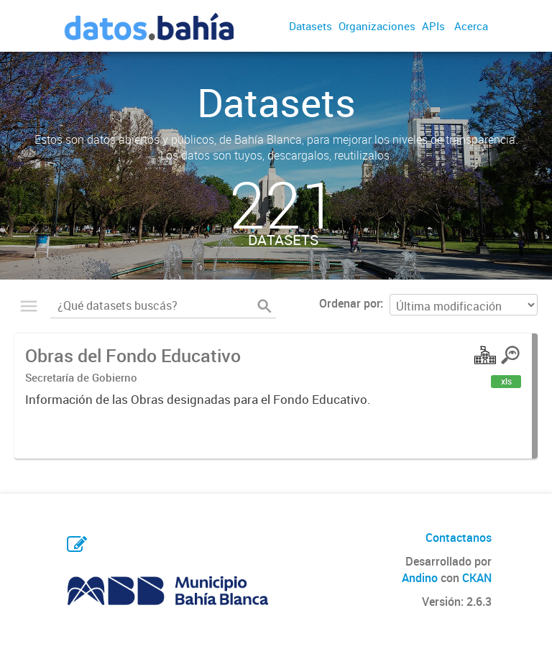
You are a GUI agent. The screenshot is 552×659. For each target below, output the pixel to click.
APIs (433, 26)
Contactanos (459, 537)
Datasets (310, 26)
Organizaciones (377, 26)
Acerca (471, 26)
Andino (420, 578)
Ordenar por (349, 303)
